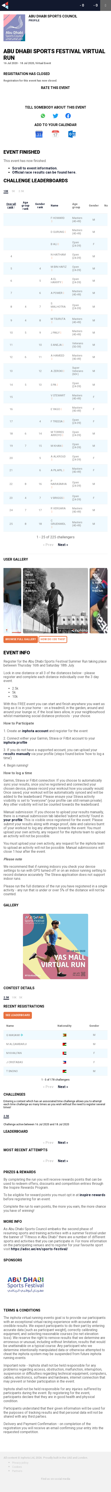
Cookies (17, 1466)
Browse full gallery (20, 639)
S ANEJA (56, 344)
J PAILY (55, 332)
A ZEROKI (57, 371)
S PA (53, 384)
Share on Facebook (68, 116)
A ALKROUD (58, 456)
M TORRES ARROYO (57, 433)
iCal (55, 134)
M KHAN (56, 445)
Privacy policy (20, 1462)
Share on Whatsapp (43, 116)
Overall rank (11, 205)
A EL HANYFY (56, 280)
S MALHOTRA (58, 305)
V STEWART (58, 395)
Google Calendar (39, 134)
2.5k (21, 191)
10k (5, 191)
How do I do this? (53, 639)
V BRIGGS (57, 498)
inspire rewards (92, 1195)
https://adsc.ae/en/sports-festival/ (39, 1249)
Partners (17, 1471)
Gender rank (40, 205)
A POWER (56, 293)
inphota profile (15, 742)
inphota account (35, 731)
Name (54, 205)
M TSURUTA (58, 319)
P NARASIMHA (59, 482)
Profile (34, 20)
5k (13, 191)
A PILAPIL (57, 470)
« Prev (48, 545)
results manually (16, 754)
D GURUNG (57, 232)
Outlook (72, 134)
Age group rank (25, 205)
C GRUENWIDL (58, 522)
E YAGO (55, 409)
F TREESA (57, 421)
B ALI (54, 244)
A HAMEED (57, 355)
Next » (63, 545)
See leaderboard (17, 1015)
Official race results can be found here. (44, 172)
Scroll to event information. (34, 168)
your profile (13, 820)
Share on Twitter (55, 116)
